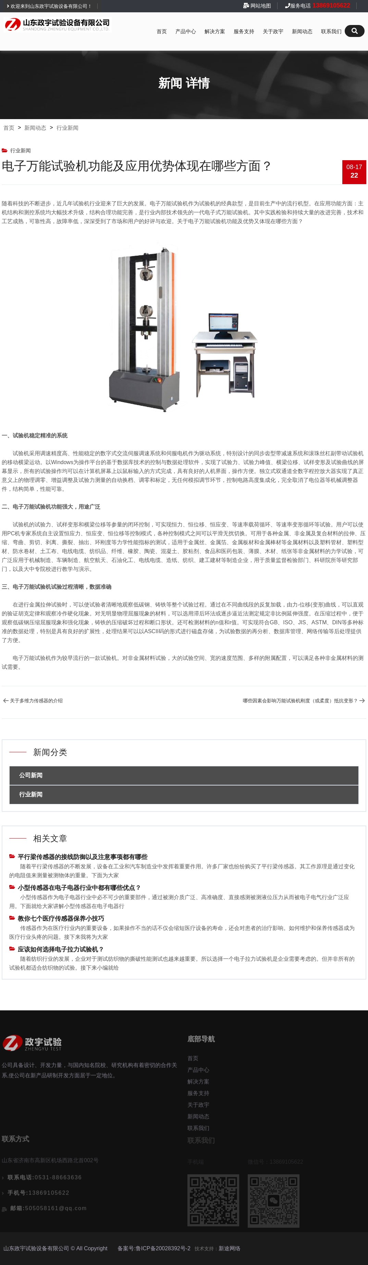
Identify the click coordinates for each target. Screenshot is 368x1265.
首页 (162, 31)
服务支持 (244, 31)
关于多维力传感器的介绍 (36, 700)
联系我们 (331, 31)
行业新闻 (67, 128)
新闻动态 (302, 31)
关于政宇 (273, 31)
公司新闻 (30, 775)
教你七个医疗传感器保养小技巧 (61, 918)
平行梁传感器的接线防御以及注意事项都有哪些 (82, 857)
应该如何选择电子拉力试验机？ (61, 949)
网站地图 (260, 6)
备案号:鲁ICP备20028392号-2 (154, 1248)
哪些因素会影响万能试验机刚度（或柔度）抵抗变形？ (300, 700)
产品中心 (185, 31)
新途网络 (230, 1248)
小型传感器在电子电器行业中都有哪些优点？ (79, 887)
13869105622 (330, 5)
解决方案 (215, 31)
